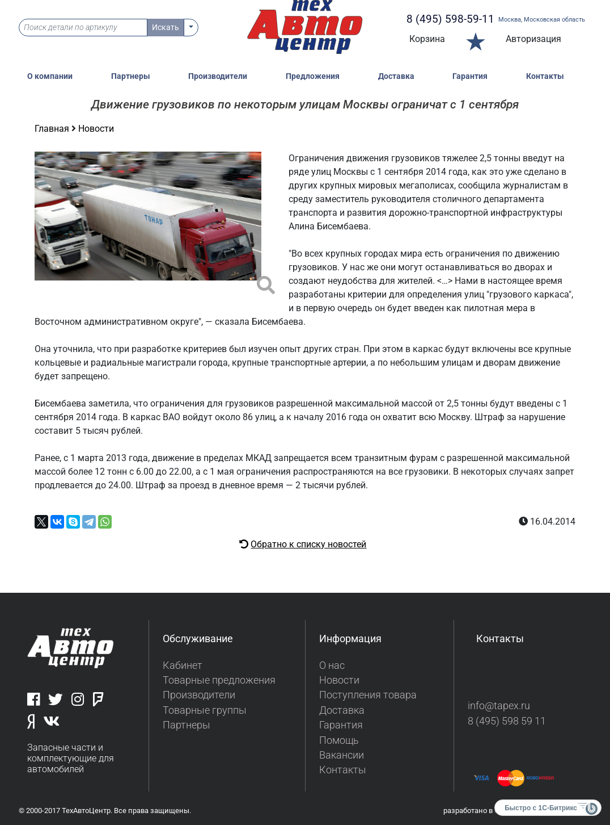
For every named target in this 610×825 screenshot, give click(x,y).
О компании (50, 76)
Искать (165, 27)
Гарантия (470, 76)
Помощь (339, 740)
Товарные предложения (219, 680)
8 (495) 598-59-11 (450, 19)
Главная (53, 128)
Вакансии (341, 755)
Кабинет (182, 665)
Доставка (396, 76)
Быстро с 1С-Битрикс (541, 808)
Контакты (545, 76)
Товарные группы (205, 710)
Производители (217, 76)
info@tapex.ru (499, 705)
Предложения (313, 76)
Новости (96, 128)
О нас (332, 665)
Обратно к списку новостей (308, 544)
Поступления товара (368, 695)
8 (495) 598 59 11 (507, 721)
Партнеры (130, 76)
